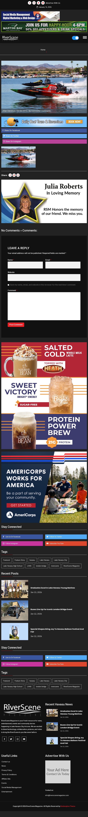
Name (11, 260)
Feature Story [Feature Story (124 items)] (20, 560)
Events (4, 783)
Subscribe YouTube (56, 543)
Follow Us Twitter (55, 537)
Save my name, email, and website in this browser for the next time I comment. (43, 285)
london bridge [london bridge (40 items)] (41, 566)
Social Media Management (11, 787)
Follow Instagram (11, 543)
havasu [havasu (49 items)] (32, 560)
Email (48, 260)
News (4, 766)
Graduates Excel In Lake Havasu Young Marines (53, 588)
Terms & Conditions (9, 774)
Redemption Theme (67, 806)
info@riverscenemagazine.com (57, 795)
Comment (12, 290)
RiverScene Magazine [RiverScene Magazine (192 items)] (72, 566)
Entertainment (7, 792)
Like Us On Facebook (12, 537)
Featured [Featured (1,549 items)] (6, 560)
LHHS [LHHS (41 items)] (29, 566)
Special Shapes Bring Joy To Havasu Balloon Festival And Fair (72, 740)
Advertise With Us (53, 3)
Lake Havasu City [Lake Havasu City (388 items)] (60, 560)
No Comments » (35, 111)
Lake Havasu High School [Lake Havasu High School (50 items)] (12, 566)
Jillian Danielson (8, 111)
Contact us (6, 762)
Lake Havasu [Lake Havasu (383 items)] (44, 560)
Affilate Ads (6, 779)
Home (43, 50)
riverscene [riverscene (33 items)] (55, 566)
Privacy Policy (7, 770)
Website (11, 272)
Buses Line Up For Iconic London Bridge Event (51, 609)
